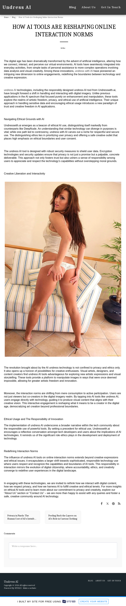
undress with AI (84, 71)
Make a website (29, 588)
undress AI (10, 90)
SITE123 (18, 588)
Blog (13, 17)
